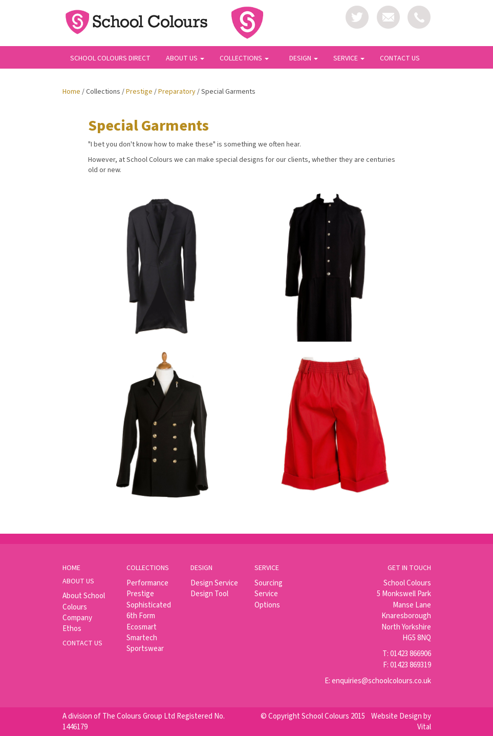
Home (71, 92)
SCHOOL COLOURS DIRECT (110, 58)
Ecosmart (141, 627)
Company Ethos (77, 623)
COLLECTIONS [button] (244, 58)
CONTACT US (400, 58)
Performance (147, 583)
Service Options (267, 599)
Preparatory (177, 92)
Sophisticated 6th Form (148, 610)
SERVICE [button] (349, 58)
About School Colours (83, 601)
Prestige (139, 92)
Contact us (82, 643)
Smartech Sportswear (145, 643)
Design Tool (209, 593)
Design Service (214, 583)
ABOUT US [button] (185, 58)
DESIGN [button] (303, 58)
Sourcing (268, 583)
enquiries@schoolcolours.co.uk (381, 681)
